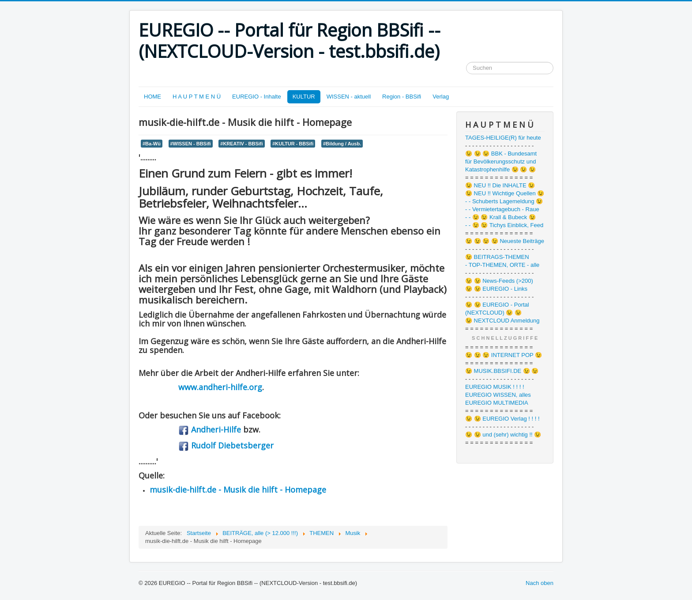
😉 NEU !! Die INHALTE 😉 (500, 185)
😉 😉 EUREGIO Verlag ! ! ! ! (502, 418)
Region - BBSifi (401, 96)
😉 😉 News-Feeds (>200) (499, 280)
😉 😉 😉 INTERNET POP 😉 (503, 355)
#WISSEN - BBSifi (190, 143)
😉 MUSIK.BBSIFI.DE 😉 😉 (501, 371)
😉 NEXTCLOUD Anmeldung (502, 320)
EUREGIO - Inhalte (256, 96)
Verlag (440, 96)
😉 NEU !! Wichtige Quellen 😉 (504, 193)
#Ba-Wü (152, 143)
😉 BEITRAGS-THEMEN (497, 257)
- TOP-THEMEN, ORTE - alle (502, 265)
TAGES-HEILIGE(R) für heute (503, 137)
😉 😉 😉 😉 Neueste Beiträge (504, 241)
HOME (152, 96)
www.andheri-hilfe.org (220, 387)
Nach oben (539, 583)
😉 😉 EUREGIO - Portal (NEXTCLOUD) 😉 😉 (497, 308)
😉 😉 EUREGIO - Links (496, 288)
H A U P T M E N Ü (197, 96)
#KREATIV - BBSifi (241, 143)
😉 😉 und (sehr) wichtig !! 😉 (503, 434)
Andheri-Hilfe (209, 429)
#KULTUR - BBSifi (292, 143)
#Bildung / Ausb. (342, 143)
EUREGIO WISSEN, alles (498, 394)
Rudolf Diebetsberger (226, 445)
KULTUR (304, 96)
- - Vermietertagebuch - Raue (502, 209)
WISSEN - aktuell (349, 96)
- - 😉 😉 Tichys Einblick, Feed (504, 225)
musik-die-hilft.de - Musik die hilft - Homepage (238, 489)
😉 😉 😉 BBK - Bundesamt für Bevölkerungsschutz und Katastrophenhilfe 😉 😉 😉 (501, 161)
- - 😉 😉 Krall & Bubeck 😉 (500, 217)
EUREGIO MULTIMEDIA (496, 402)
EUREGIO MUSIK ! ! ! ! (494, 387)
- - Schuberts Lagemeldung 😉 (504, 201)
